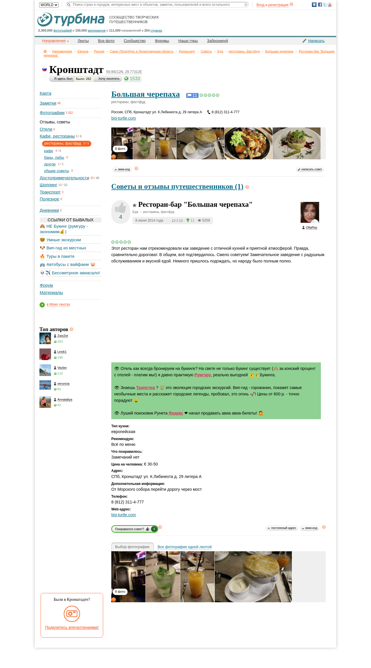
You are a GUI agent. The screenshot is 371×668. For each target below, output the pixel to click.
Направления (62, 51)
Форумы (162, 41)
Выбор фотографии (132, 547)
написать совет (311, 169)
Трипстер (145, 387)
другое (50, 164)
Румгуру (202, 375)
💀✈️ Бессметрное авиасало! (70, 272)
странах (156, 30)
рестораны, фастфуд (244, 51)
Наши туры (188, 41)
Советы (206, 51)
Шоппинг (48, 184)
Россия (99, 51)
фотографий (62, 30)
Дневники (49, 210)
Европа (83, 51)
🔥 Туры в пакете (57, 256)
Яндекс (176, 413)
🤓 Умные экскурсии (60, 239)
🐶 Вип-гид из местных (63, 247)
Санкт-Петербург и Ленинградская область (141, 51)
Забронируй (217, 41)
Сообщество (135, 41)
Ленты (83, 41)
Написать (316, 41)
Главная (45, 51)
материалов (97, 30)
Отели (46, 129)
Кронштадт (187, 51)
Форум (46, 285)
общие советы (56, 171)
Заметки (48, 103)
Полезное (49, 198)
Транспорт (50, 191)
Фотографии (52, 112)
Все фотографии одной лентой (185, 547)
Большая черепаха (279, 51)
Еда (220, 51)
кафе (48, 151)
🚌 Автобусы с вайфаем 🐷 (68, 264)
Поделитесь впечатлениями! (72, 627)
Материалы (51, 292)
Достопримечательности (64, 177)
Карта (45, 93)
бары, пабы (54, 157)
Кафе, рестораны (57, 136)
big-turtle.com (123, 118)
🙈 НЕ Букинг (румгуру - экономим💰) (64, 229)
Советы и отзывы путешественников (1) (177, 186)
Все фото (106, 41)
